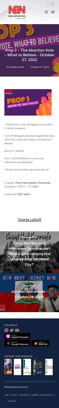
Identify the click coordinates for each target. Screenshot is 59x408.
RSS (20, 194)
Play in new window (26, 183)
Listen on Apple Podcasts (17, 336)
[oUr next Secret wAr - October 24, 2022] (29, 292)
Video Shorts (24, 395)
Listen (29, 42)
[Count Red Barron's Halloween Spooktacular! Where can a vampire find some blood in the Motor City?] (29, 252)
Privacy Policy (47, 395)
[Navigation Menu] (53, 12)
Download (44, 183)
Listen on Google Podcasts (17, 343)
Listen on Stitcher (40, 343)
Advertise (35, 395)
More (27, 194)
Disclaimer (12, 401)
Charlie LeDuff (17, 66)
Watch (14, 395)
